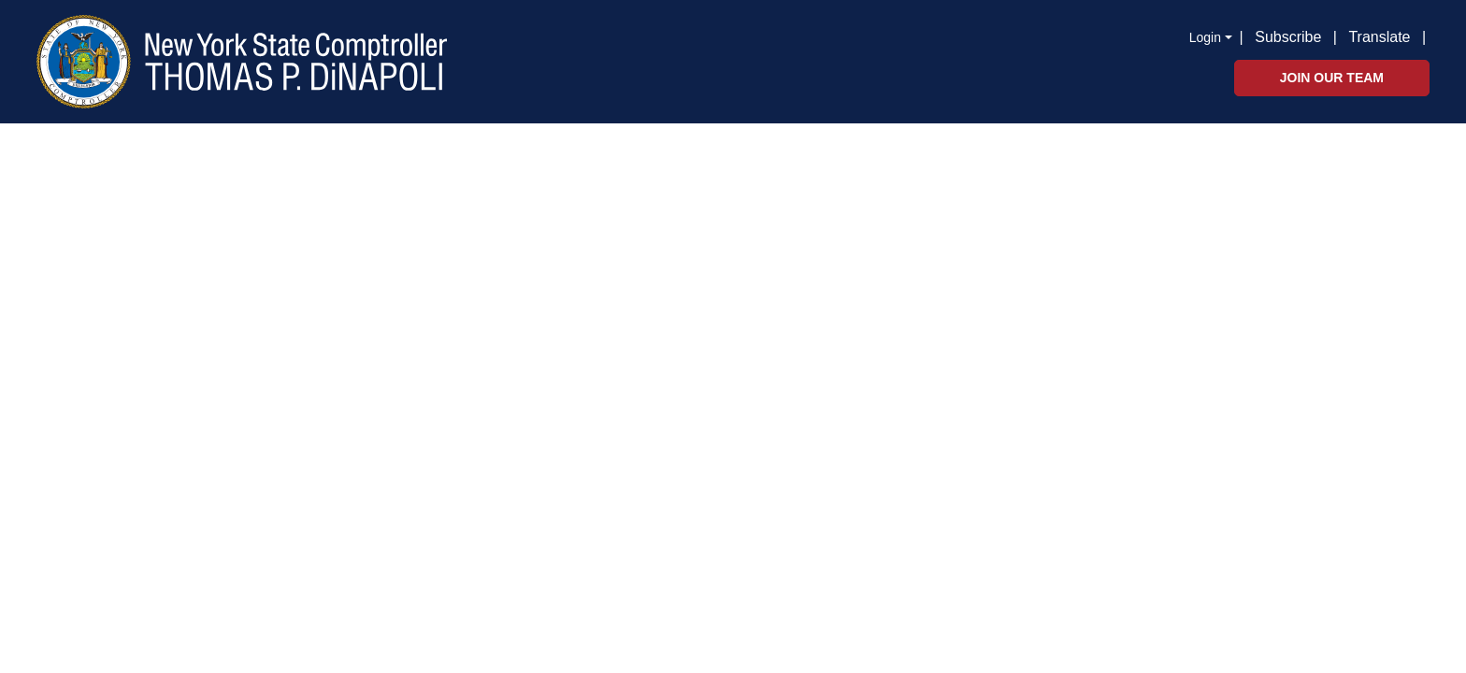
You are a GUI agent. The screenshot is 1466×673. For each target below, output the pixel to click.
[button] (1429, 35)
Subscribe (1288, 37)
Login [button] (1205, 37)
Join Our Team (1332, 77)
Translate (1379, 37)
